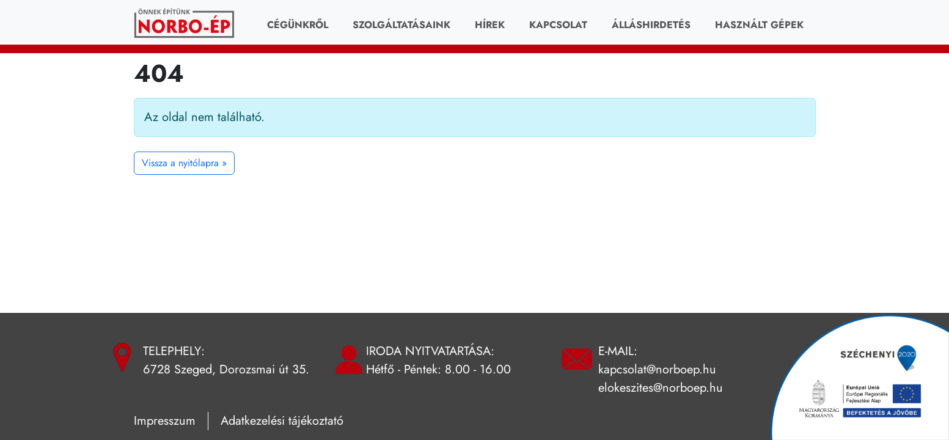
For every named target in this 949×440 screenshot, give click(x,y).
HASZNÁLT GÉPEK (759, 25)
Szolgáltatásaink (401, 25)
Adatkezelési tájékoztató (282, 421)
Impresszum (165, 421)
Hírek (490, 25)
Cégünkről (297, 25)
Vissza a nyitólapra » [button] (184, 163)
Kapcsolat (558, 25)
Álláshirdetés (651, 25)
